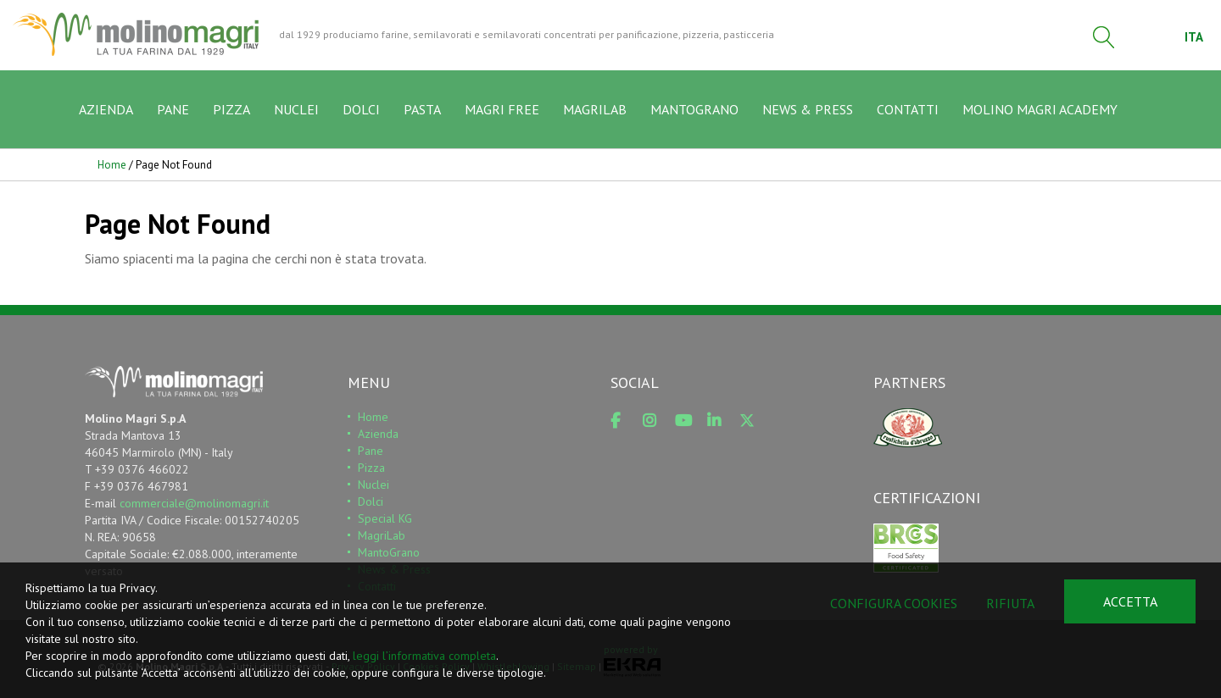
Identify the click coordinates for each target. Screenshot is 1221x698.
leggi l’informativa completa (424, 655)
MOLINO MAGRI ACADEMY (1040, 109)
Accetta (1130, 601)
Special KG (385, 518)
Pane (370, 450)
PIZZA (231, 109)
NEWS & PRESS (807, 109)
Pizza (371, 467)
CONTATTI (908, 109)
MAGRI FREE (502, 109)
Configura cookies (893, 603)
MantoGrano (389, 552)
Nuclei (373, 484)
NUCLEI (296, 109)
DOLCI (361, 109)
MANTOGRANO (694, 109)
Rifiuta (1010, 603)
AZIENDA (106, 109)
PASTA (422, 109)
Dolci (370, 501)
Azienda (378, 433)
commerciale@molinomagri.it (194, 503)
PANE (173, 109)
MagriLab (381, 535)
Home (112, 165)
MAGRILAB (595, 109)
